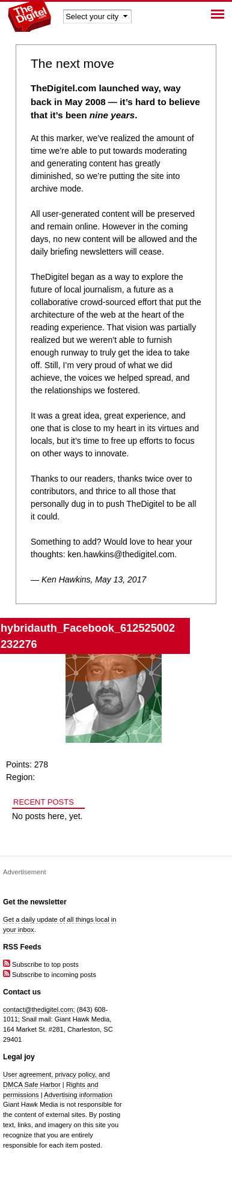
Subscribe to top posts (41, 964)
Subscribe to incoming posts (49, 974)
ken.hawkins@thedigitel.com (121, 554)
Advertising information (78, 1094)
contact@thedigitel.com (38, 1009)
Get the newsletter (35, 902)
